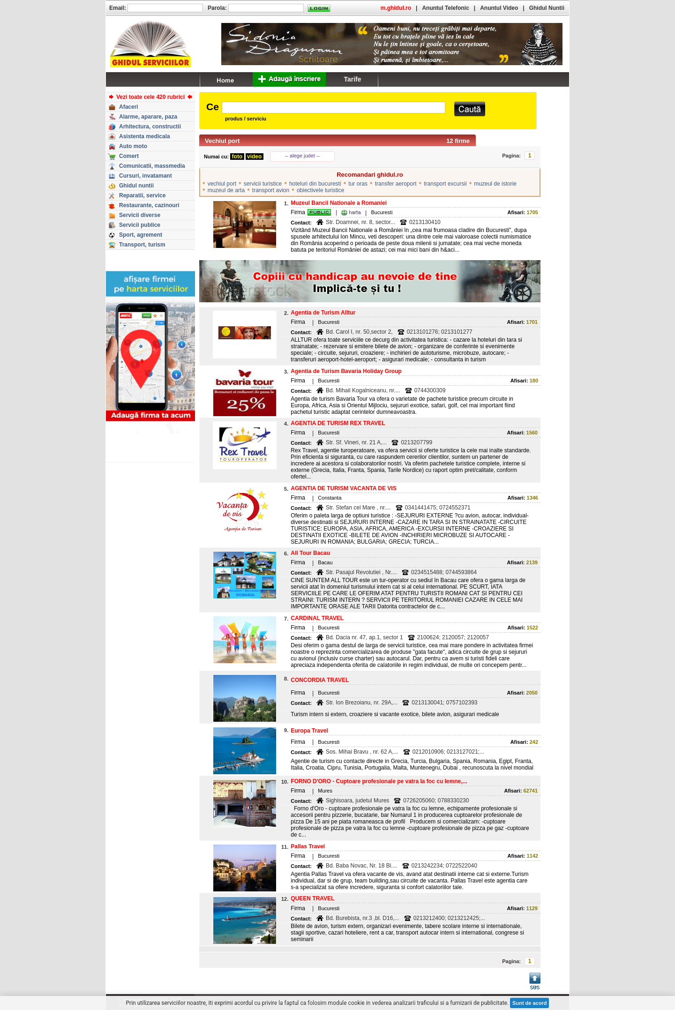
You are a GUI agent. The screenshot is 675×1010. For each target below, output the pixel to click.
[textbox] (333, 107)
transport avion (270, 190)
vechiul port (222, 183)
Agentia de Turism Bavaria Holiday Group (346, 371)
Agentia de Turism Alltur (323, 312)
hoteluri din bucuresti (315, 183)
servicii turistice (263, 183)
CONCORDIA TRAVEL (320, 680)
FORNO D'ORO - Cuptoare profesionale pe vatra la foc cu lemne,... (379, 781)
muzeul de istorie (495, 183)
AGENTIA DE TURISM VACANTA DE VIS (343, 488)
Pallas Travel (308, 846)
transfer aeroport (396, 183)
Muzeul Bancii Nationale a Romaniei (339, 203)
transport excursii (445, 183)
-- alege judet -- (302, 155)
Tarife (352, 79)
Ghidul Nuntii (546, 8)
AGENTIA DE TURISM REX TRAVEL (338, 423)
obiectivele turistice (320, 190)
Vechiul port (222, 140)
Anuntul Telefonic (445, 8)
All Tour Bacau (310, 553)
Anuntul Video (499, 8)
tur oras (358, 183)
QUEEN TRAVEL (312, 898)
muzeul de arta (226, 190)
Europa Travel (309, 730)
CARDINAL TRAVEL (317, 618)
